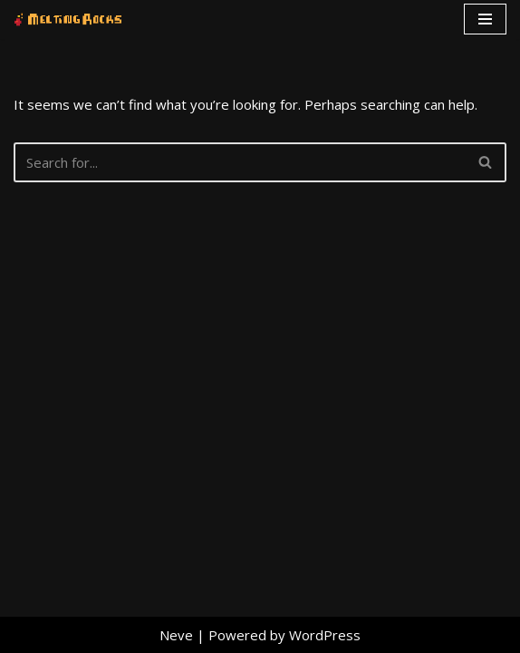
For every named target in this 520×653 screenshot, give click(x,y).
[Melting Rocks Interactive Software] (68, 19)
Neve (176, 635)
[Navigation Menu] (485, 19)
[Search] (240, 162)
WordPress (325, 635)
